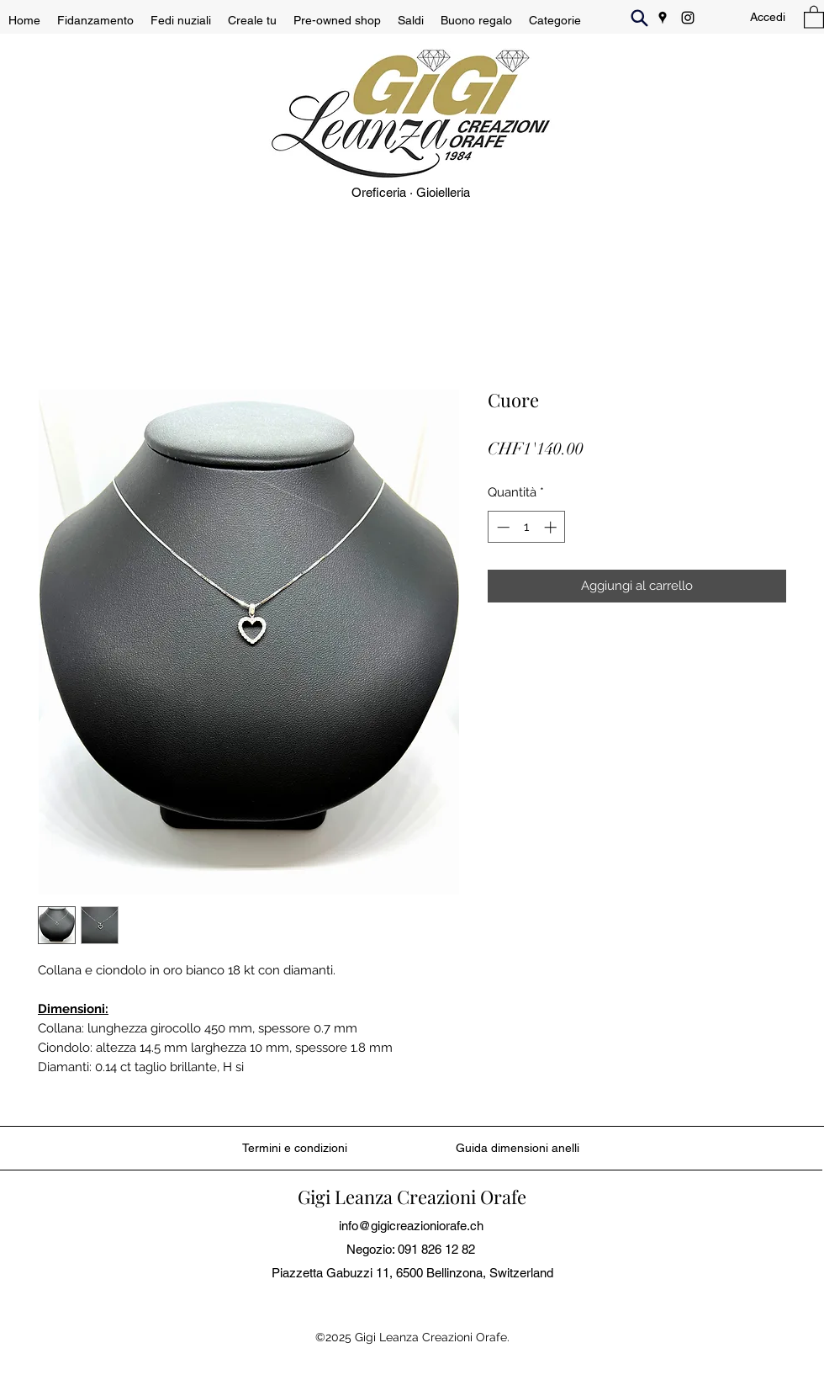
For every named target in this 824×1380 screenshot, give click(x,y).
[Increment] (552, 527)
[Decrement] (501, 527)
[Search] (639, 18)
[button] (814, 16)
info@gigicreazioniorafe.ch (411, 1225)
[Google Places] (662, 17)
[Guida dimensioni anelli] (517, 1148)
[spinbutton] (527, 527)
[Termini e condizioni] (294, 1148)
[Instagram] (687, 17)
